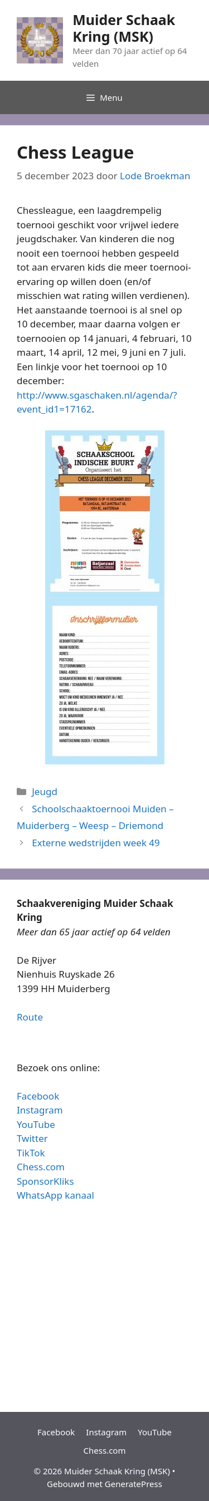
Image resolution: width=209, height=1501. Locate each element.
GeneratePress (133, 1483)
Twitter (32, 1138)
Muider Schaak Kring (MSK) (123, 28)
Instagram (40, 1109)
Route (30, 1017)
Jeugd (44, 791)
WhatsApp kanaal (55, 1195)
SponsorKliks (45, 1181)
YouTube (36, 1124)
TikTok (31, 1152)
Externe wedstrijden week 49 (96, 842)
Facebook (38, 1096)
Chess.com (41, 1166)
